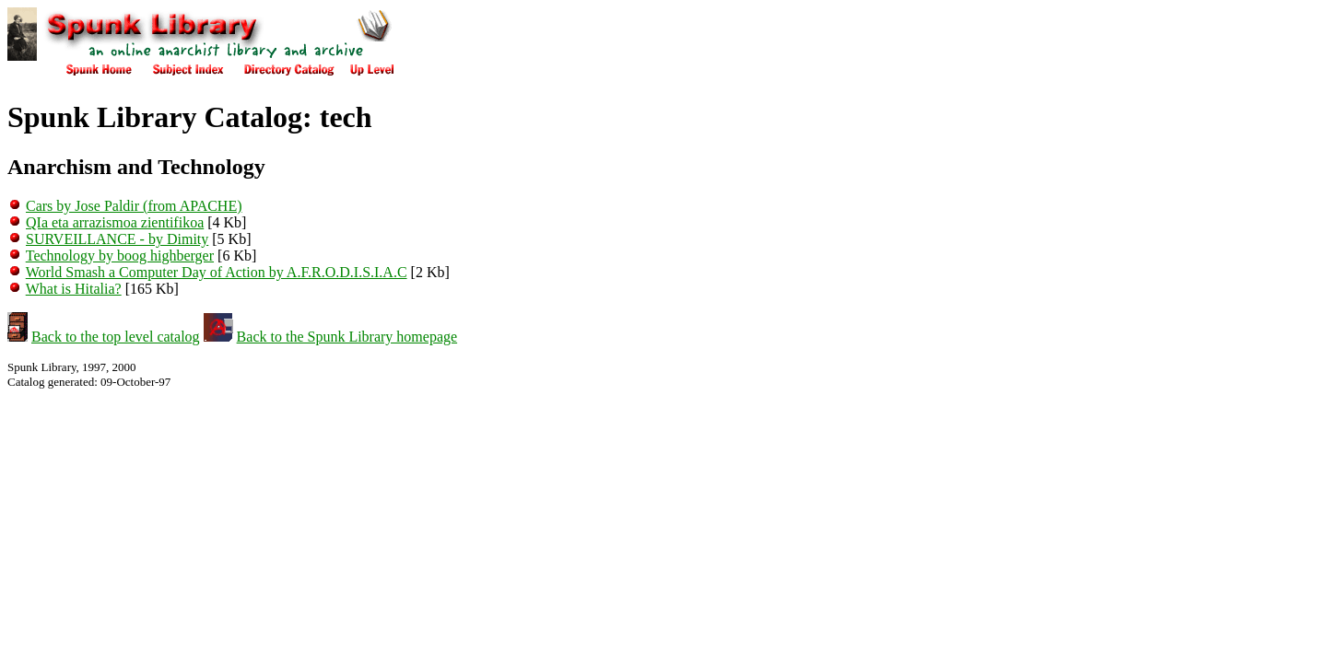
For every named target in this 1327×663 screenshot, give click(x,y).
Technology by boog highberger (120, 255)
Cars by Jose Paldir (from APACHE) (134, 206)
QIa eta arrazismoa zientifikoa (115, 222)
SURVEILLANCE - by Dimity (117, 239)
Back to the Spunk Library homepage (347, 336)
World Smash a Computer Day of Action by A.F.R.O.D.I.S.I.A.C (216, 272)
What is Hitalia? (74, 289)
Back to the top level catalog (115, 336)
